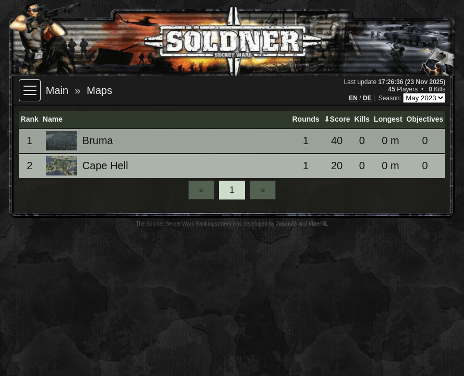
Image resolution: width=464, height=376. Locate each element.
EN (353, 98)
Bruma (79, 140)
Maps (99, 90)
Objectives (425, 119)
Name (53, 119)
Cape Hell (87, 165)
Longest (388, 119)
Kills (362, 119)
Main (57, 90)
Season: (390, 98)
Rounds (306, 119)
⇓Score (337, 119)
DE (367, 98)
